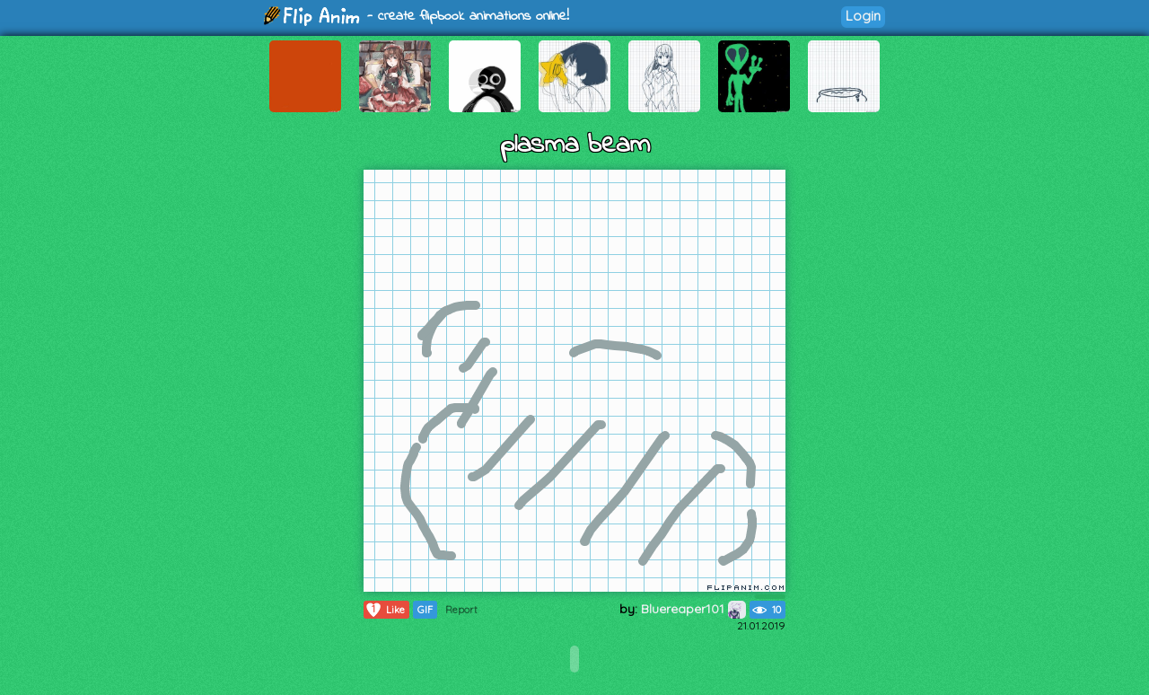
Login (863, 15)
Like (384, 610)
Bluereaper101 (693, 609)
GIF (425, 609)
